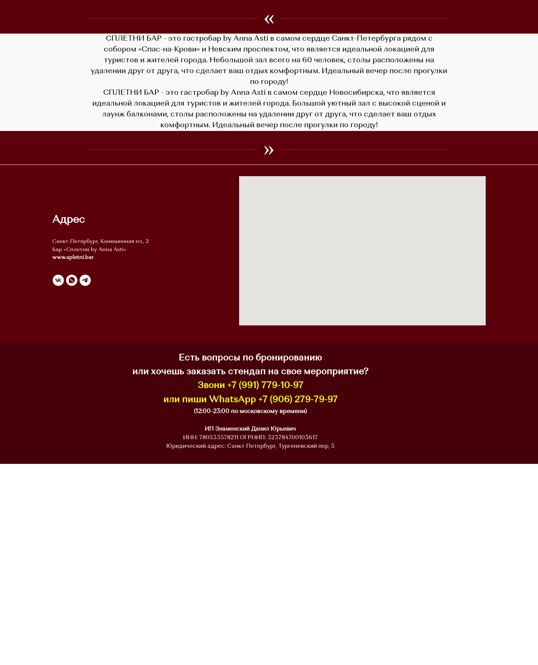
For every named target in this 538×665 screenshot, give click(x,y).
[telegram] (85, 481)
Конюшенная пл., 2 (125, 443)
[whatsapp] (71, 481)
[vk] (58, 481)
